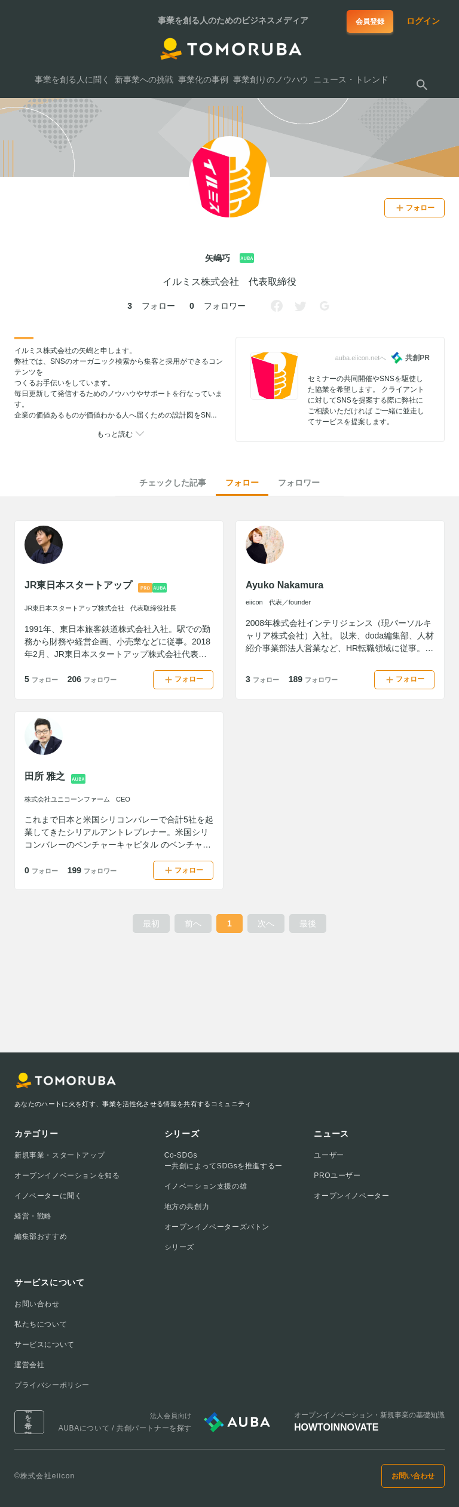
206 (92, 679)
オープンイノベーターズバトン (217, 1227)
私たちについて (40, 1324)
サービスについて (44, 1344)
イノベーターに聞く (48, 1196)
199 (92, 870)
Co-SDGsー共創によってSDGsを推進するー (223, 1160)
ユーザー (329, 1155)
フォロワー (299, 482)
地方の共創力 (187, 1206)
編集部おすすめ (40, 1236)
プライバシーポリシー (52, 1385)
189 (313, 679)
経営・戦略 (33, 1216)
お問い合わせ (37, 1304)
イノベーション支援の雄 (205, 1186)
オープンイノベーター (351, 1196)
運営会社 (29, 1365)
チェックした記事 (172, 482)
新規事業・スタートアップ (59, 1155)
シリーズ (179, 1247)
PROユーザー (337, 1175)
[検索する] (422, 85)
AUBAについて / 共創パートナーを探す (125, 1428)
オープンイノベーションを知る (67, 1175)
